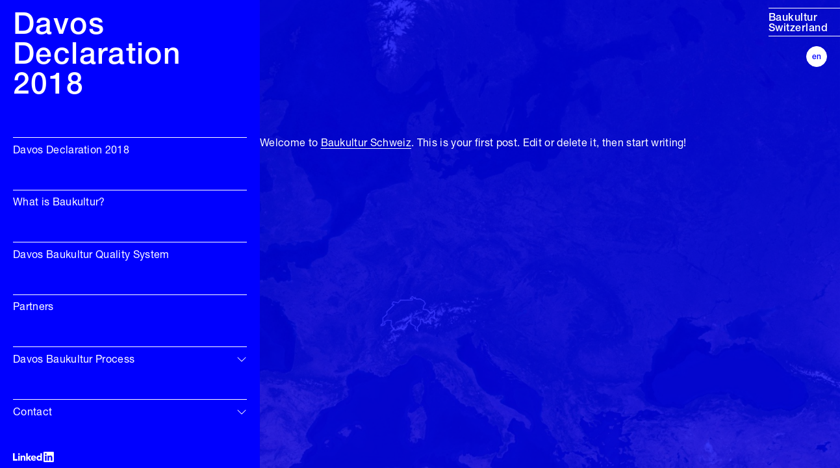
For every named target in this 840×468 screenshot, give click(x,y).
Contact (32, 413)
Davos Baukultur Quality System (91, 255)
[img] (241, 359)
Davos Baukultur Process (73, 360)
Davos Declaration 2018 (71, 151)
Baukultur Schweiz (366, 143)
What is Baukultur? (59, 203)
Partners (33, 307)
